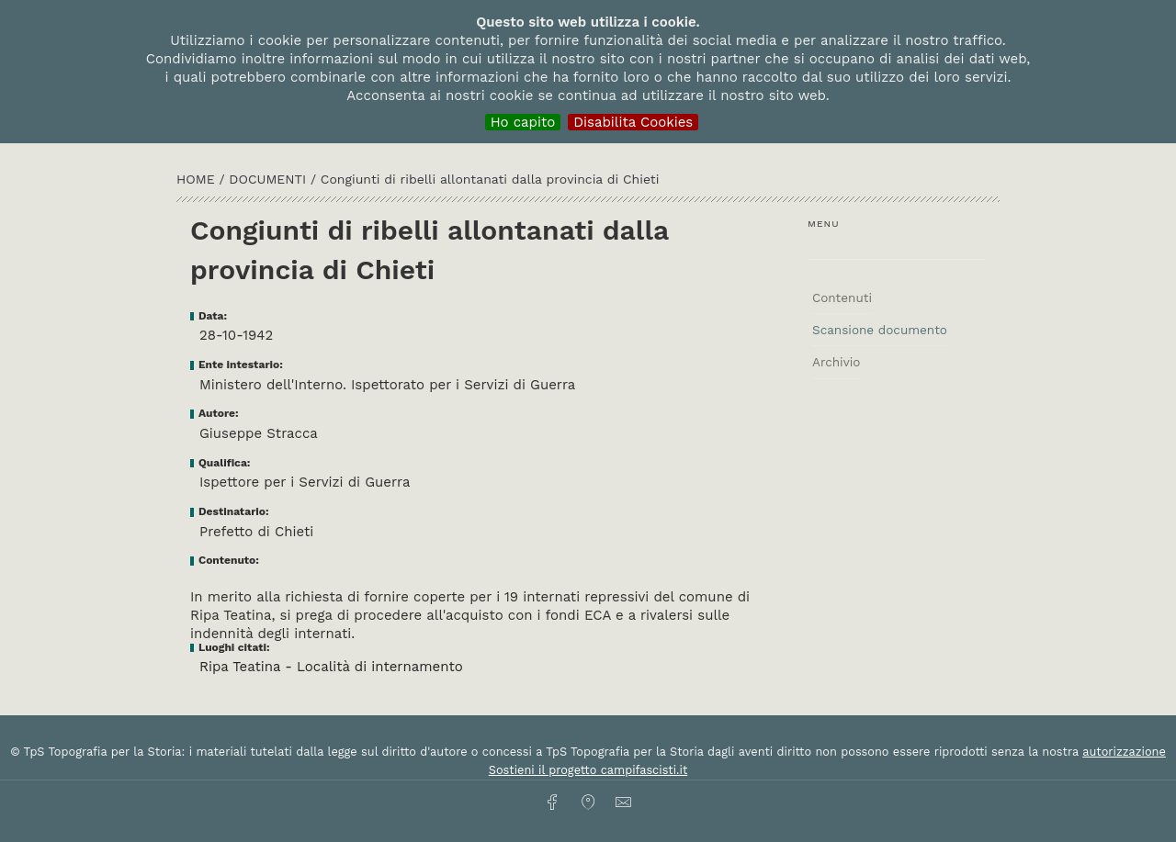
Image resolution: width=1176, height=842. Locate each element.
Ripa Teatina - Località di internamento (331, 666)
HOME (197, 179)
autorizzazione (1124, 751)
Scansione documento (879, 329)
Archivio (836, 361)
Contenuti (842, 297)
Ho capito (523, 122)
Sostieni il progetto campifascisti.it (588, 770)
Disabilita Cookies (633, 122)
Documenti (270, 179)
